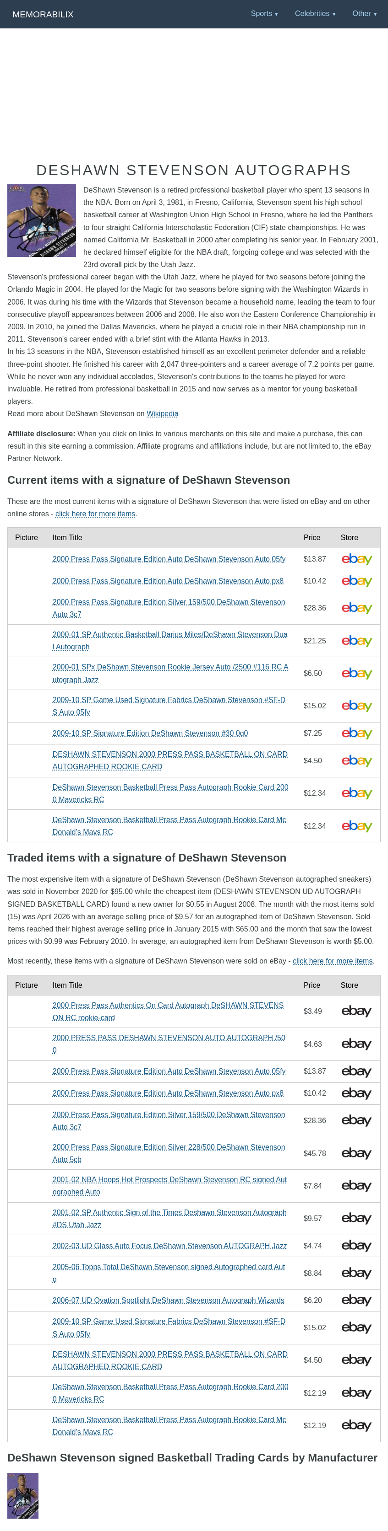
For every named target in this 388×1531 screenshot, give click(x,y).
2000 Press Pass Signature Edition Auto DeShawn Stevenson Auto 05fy (169, 559)
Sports (261, 13)
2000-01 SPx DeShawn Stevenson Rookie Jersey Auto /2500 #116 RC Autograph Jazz (171, 673)
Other (361, 13)
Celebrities (312, 13)
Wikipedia (162, 414)
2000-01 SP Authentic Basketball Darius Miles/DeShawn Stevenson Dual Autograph (170, 641)
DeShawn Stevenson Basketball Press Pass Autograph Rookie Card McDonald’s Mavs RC (169, 826)
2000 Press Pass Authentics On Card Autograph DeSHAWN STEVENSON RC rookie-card (168, 1011)
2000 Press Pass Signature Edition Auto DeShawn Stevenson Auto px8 (168, 581)
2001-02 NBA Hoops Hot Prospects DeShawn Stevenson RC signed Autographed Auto (170, 1186)
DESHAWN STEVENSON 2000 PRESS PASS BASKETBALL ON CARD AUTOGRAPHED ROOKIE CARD (170, 760)
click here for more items (95, 514)
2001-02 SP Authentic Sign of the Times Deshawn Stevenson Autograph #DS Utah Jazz (170, 1219)
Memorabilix (42, 14)
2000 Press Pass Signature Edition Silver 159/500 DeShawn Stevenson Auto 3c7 (169, 608)
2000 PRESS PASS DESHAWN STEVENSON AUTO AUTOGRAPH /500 (169, 1044)
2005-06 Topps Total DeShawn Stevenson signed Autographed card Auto (169, 1273)
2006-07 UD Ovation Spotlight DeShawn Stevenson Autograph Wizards (168, 1300)
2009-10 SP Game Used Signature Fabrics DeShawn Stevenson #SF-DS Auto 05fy (169, 706)
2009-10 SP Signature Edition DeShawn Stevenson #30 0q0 (150, 733)
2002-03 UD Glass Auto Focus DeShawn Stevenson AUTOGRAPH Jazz (170, 1246)
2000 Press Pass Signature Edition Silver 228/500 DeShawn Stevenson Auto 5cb (169, 1153)
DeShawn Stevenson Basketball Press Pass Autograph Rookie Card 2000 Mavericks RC (171, 793)
